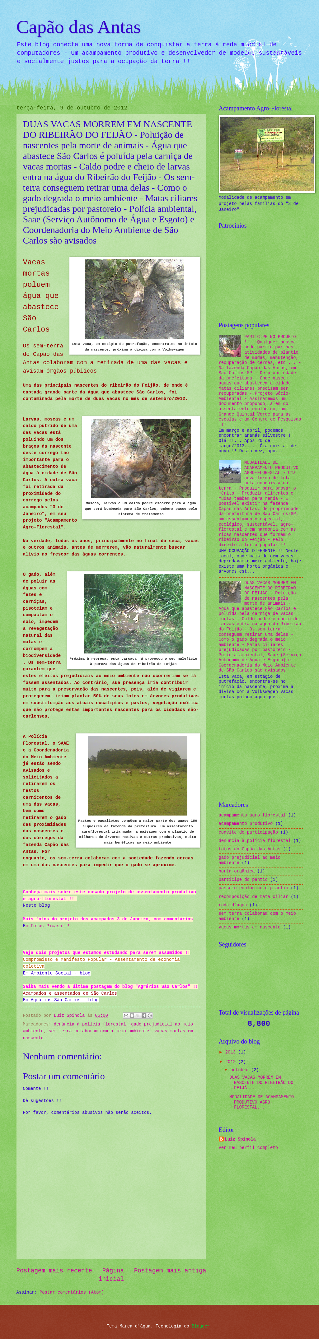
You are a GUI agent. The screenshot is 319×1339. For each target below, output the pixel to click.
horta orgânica (237, 871)
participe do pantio (243, 879)
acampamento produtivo (246, 823)
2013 (231, 1052)
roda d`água (233, 905)
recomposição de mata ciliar (254, 897)
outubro (240, 1070)
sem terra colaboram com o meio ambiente (99, 1031)
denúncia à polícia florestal (90, 1024)
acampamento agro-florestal (252, 815)
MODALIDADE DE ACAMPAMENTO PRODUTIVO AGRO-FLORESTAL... (261, 1102)
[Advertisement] (265, 271)
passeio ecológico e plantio (254, 888)
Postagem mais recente (54, 1270)
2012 (231, 1062)
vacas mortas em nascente (250, 927)
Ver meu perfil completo (248, 1148)
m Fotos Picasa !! (48, 925)
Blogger (201, 1326)
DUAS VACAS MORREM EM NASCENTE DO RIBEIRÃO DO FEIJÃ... (261, 1082)
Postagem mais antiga (170, 1270)
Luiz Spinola (240, 1139)
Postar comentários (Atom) (72, 1292)
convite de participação (248, 832)
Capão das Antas (78, 26)
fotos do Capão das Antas (250, 849)
